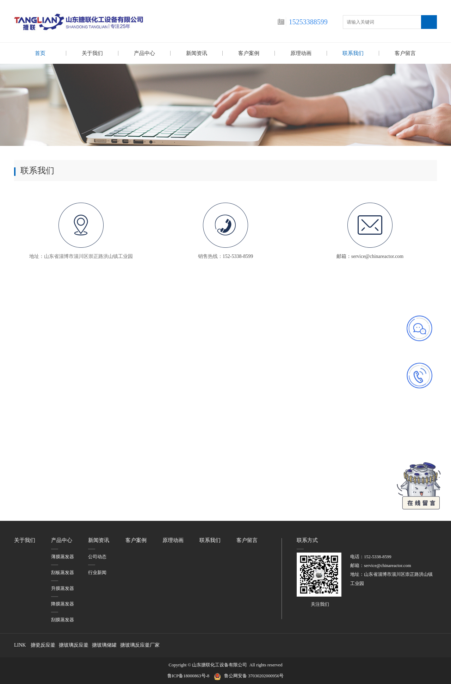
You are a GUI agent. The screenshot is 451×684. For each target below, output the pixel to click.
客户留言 (405, 53)
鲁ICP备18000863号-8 (190, 675)
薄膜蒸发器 (62, 556)
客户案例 (248, 53)
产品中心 (144, 53)
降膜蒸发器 (62, 603)
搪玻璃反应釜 (73, 644)
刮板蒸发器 (62, 572)
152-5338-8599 (238, 256)
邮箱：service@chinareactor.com (370, 256)
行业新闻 (97, 572)
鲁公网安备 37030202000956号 (254, 675)
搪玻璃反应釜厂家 (140, 644)
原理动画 (300, 53)
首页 (40, 53)
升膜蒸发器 (62, 588)
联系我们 (353, 53)
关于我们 (92, 53)
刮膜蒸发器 (62, 619)
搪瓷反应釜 (43, 644)
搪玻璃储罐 (104, 644)
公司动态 (97, 556)
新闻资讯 (196, 53)
